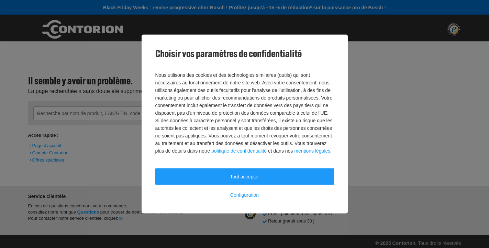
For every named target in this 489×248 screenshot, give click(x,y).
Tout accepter (244, 176)
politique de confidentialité (239, 151)
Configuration (244, 195)
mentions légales (312, 151)
